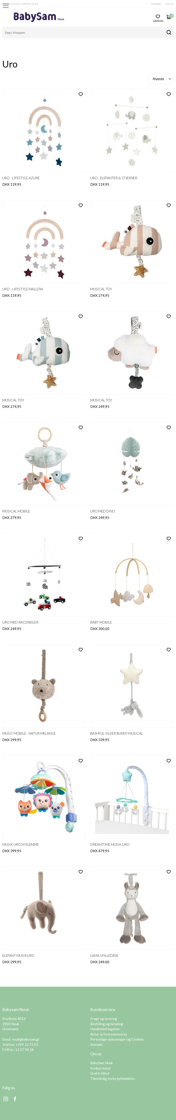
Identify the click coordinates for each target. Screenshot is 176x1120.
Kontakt (156, 4)
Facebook (14, 1081)
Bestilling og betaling (106, 1006)
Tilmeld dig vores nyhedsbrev (112, 1060)
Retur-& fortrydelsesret (108, 1016)
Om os (169, 4)
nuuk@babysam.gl (25, 1021)
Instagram (5, 1081)
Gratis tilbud (99, 1055)
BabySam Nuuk (101, 1045)
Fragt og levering (103, 1001)
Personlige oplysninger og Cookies (117, 1021)
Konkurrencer (100, 1050)
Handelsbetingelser (105, 1011)
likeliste (158, 20)
